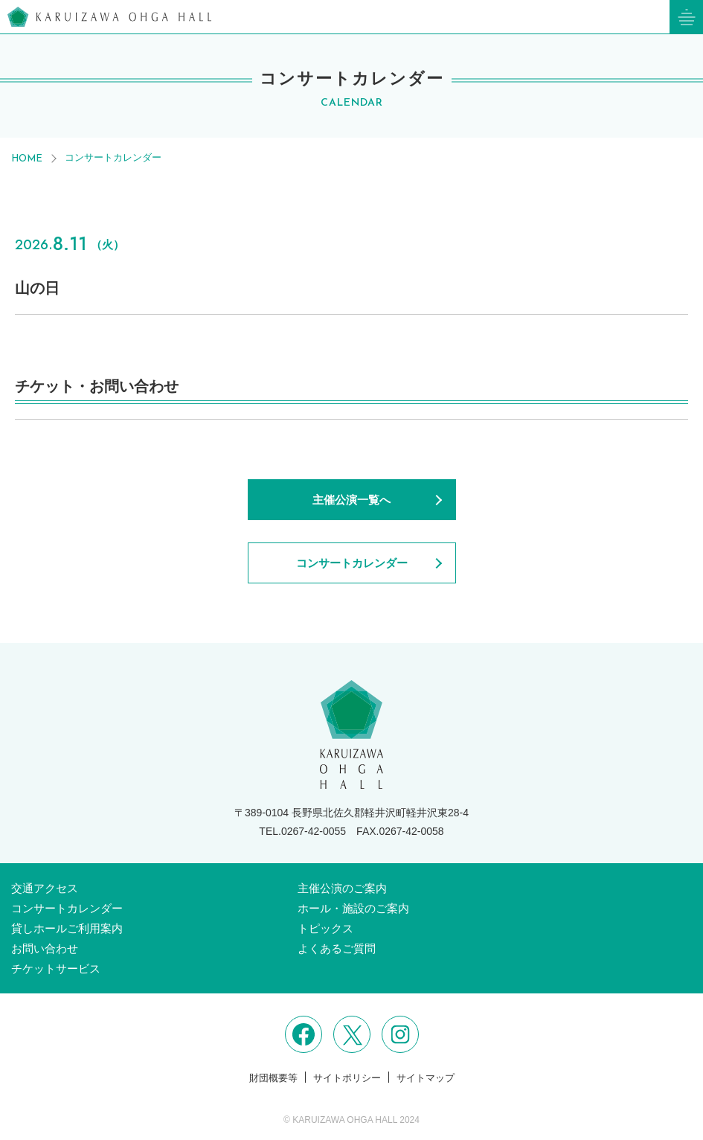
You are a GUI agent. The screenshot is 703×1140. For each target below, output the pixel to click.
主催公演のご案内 (342, 888)
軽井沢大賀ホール (109, 17)
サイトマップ (426, 1077)
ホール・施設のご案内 (353, 908)
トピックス (325, 928)
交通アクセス (44, 888)
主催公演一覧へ (351, 499)
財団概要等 (273, 1077)
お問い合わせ (44, 948)
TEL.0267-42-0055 (302, 831)
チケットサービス (55, 968)
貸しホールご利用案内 (67, 928)
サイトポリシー (347, 1077)
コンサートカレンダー (113, 157)
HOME (26, 159)
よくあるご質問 (337, 948)
